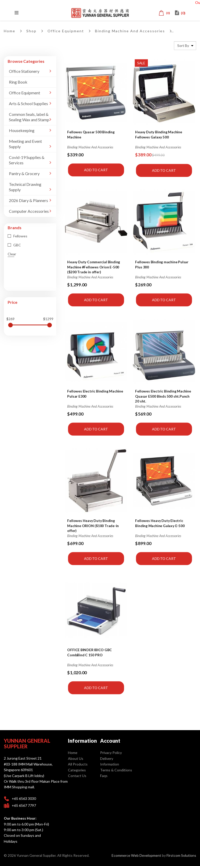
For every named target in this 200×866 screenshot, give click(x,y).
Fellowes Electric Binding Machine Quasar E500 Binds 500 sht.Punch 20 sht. (163, 396)
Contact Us (77, 775)
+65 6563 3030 (24, 798)
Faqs (104, 775)
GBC (14, 245)
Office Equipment (66, 31)
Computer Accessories (29, 211)
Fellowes (17, 236)
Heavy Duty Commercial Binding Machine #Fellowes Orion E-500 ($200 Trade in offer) (93, 267)
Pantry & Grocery (24, 173)
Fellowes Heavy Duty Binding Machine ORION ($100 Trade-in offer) (93, 525)
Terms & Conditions (116, 770)
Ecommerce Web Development (136, 855)
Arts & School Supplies (28, 103)
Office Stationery (24, 71)
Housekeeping (21, 130)
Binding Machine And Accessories (130, 31)
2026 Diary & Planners (28, 200)
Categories (77, 770)
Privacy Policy (111, 752)
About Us (75, 758)
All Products (78, 764)
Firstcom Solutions (181, 855)
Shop (31, 31)
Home (9, 31)
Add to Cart (96, 170)
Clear (12, 254)
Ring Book (18, 81)
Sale (141, 63)
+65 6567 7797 (24, 805)
